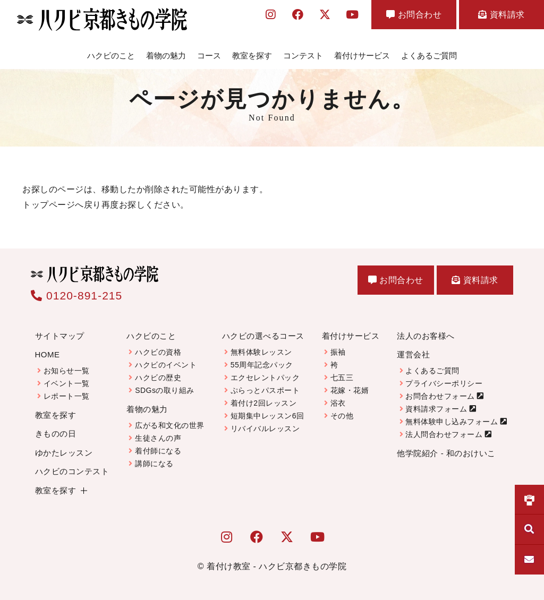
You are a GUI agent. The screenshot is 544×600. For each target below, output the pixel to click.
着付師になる (158, 451)
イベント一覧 (67, 383)
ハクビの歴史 (158, 377)
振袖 (338, 352)
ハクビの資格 (158, 352)
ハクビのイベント (166, 365)
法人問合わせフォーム (443, 434)
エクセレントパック (265, 377)
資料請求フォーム (436, 409)
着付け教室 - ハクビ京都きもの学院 (276, 566)
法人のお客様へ (426, 335)
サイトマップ (59, 335)
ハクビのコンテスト (72, 471)
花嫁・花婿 (349, 390)
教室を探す (252, 55)
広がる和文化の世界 (170, 425)
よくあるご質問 (429, 55)
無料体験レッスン (261, 352)
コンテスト (303, 55)
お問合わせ (413, 14)
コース (209, 55)
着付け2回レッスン (263, 403)
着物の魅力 (166, 55)
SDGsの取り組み (164, 390)
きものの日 (55, 433)
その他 (342, 416)
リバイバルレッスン (265, 428)
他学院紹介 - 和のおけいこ (446, 453)
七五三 (342, 377)
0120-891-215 (76, 295)
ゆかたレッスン (64, 452)
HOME (47, 354)
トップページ (48, 204)
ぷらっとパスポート (265, 390)
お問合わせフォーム (440, 396)
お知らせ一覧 (67, 370)
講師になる (154, 463)
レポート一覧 (67, 396)
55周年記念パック (262, 365)
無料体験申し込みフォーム (451, 421)
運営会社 (413, 354)
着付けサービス (362, 55)
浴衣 (338, 403)
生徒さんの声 (158, 438)
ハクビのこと (111, 55)
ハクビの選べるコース (263, 335)
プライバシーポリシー (443, 383)
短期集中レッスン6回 (267, 416)
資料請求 (501, 14)
